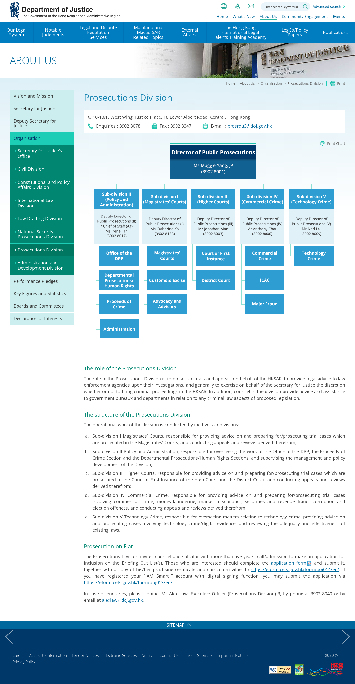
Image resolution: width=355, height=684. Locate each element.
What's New (244, 16)
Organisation (27, 138)
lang (224, 6)
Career (18, 655)
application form (288, 563)
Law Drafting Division (40, 218)
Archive (148, 655)
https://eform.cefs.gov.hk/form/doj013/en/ (128, 582)
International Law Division (36, 203)
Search (305, 6)
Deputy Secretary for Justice (35, 123)
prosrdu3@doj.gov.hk (250, 126)
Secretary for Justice (34, 108)
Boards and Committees (39, 306)
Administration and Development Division (41, 265)
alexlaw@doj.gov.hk (122, 600)
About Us (268, 16)
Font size (237, 6)
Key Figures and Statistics (40, 293)
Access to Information (48, 655)
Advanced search (327, 6)
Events (339, 16)
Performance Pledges (36, 281)
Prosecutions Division (40, 250)
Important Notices (232, 655)
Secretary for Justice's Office (40, 153)
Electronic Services (120, 655)
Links (187, 655)
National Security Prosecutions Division (40, 234)
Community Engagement (305, 16)
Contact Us (169, 655)
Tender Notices (85, 655)
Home (222, 16)
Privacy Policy (24, 662)
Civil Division (31, 169)
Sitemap (204, 655)
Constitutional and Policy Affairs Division (44, 184)
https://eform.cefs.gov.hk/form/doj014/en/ (295, 569)
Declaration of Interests (38, 318)
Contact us (251, 6)
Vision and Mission (33, 96)
